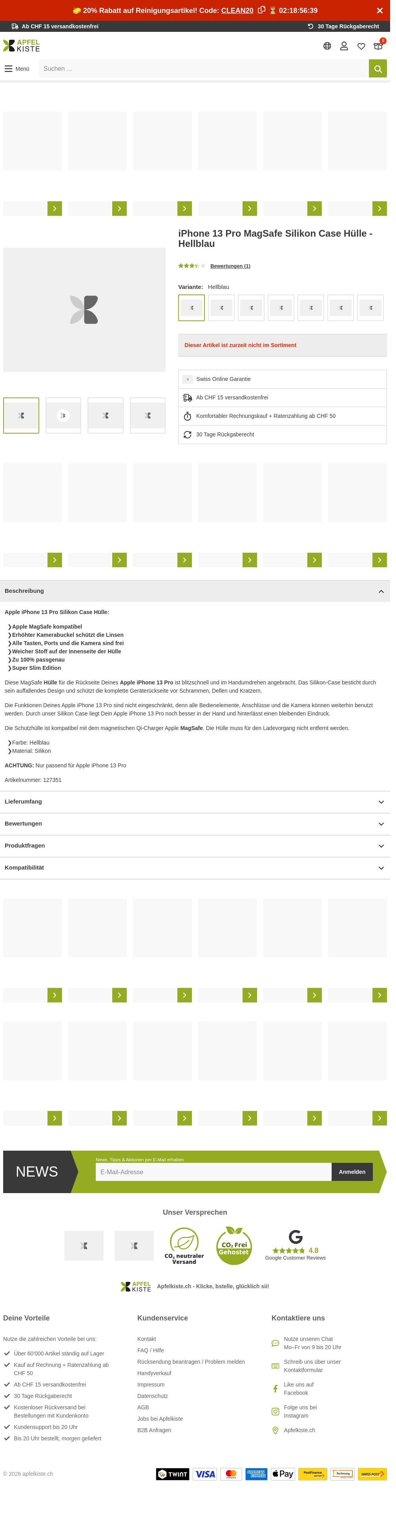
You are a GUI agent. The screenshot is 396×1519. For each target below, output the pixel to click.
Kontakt (146, 1339)
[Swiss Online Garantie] (84, 1245)
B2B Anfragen (154, 1430)
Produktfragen (195, 846)
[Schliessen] (380, 11)
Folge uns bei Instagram (300, 1411)
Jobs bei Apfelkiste (160, 1419)
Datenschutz (152, 1396)
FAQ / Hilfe (150, 1350)
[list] (195, 164)
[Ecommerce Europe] (134, 1245)
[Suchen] (378, 68)
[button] (16, 69)
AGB (143, 1407)
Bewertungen (195, 824)
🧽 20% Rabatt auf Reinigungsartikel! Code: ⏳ (195, 11)
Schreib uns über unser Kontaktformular (312, 1366)
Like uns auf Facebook (299, 1388)
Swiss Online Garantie (223, 379)
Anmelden (352, 1172)
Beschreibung (195, 591)
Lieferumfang (195, 802)
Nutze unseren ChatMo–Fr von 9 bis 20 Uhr (312, 1343)
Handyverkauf (154, 1373)
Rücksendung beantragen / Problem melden (191, 1362)
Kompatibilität (195, 868)
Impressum (150, 1384)
